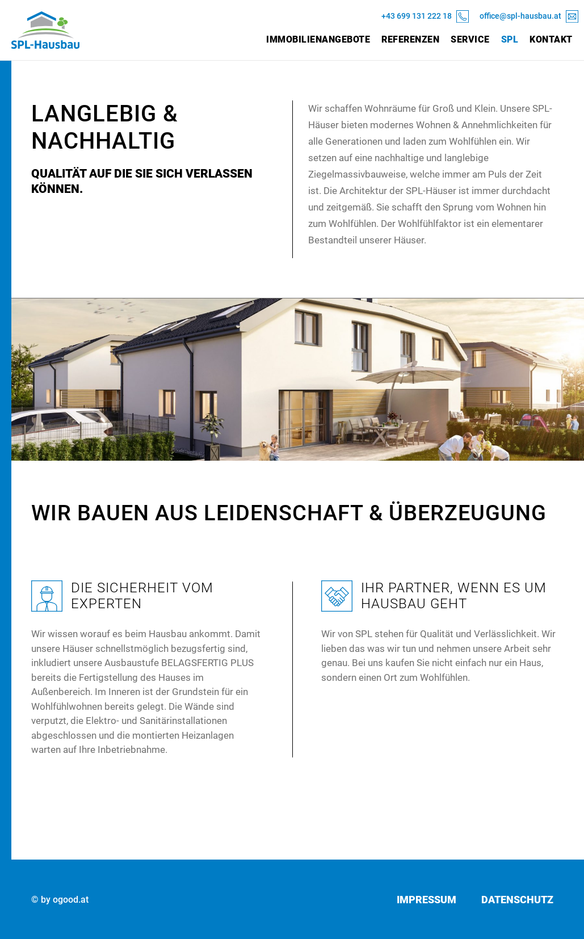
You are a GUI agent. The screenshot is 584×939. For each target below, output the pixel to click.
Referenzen (410, 39)
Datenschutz (517, 900)
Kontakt (551, 39)
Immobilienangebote (318, 39)
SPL (510, 39)
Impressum (426, 900)
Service (470, 39)
